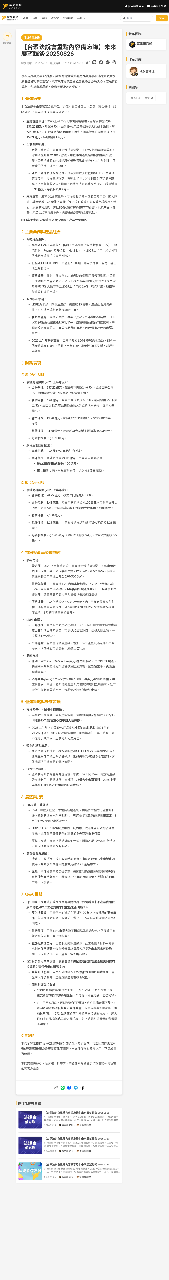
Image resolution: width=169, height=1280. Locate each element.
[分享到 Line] (94, 62)
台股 (15, 18)
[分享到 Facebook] (101, 62)
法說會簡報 (99, 1063)
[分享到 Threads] (114, 62)
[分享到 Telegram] (108, 62)
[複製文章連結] (88, 62)
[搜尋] (124, 18)
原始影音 (83, 1063)
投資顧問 (48, 18)
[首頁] (12, 6)
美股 (24, 18)
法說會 (35, 18)
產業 (6, 18)
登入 (161, 18)
